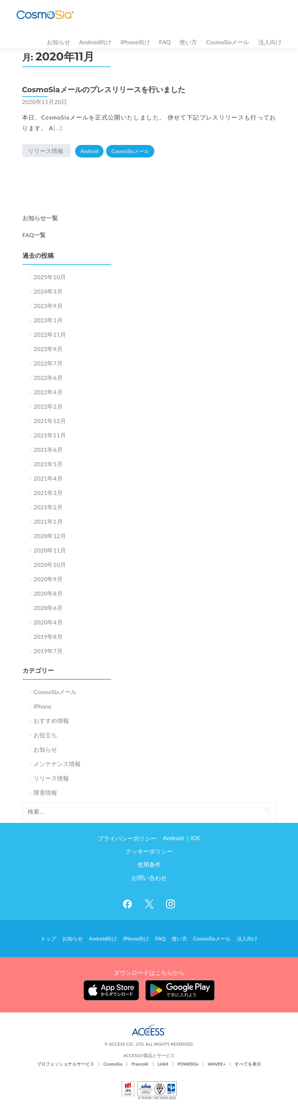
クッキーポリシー (149, 851)
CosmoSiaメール (227, 41)
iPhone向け (135, 41)
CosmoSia (113, 1063)
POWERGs (188, 1063)
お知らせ (58, 41)
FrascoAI (140, 1063)
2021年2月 (48, 506)
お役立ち (45, 734)
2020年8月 (48, 593)
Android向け (95, 41)
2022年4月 (48, 391)
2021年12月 (50, 420)
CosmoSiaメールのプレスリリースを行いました (103, 89)
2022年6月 (48, 377)
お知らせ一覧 (40, 217)
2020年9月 (48, 578)
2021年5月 (48, 463)
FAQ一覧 (34, 234)
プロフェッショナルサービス (65, 1063)
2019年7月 (48, 650)
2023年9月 (48, 305)
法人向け (270, 41)
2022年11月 (50, 334)
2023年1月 (48, 319)
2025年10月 (50, 276)
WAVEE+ (216, 1063)
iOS (194, 838)
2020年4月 (48, 622)
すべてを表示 (248, 1063)
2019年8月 (48, 636)
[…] (57, 127)
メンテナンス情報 (57, 763)
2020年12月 (50, 535)
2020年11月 (50, 550)
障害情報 (45, 792)
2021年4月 (48, 478)
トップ (51, 938)
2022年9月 (48, 348)
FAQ (165, 41)
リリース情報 (45, 150)
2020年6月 (48, 607)
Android (89, 151)
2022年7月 (48, 363)
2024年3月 (48, 291)
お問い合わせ (149, 877)
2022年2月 (48, 406)
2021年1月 (48, 521)
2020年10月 (50, 564)
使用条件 (149, 864)
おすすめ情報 (51, 720)
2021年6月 (48, 449)
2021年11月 (50, 435)
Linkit (163, 1063)
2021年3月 (48, 492)
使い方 (188, 41)
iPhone (43, 706)
